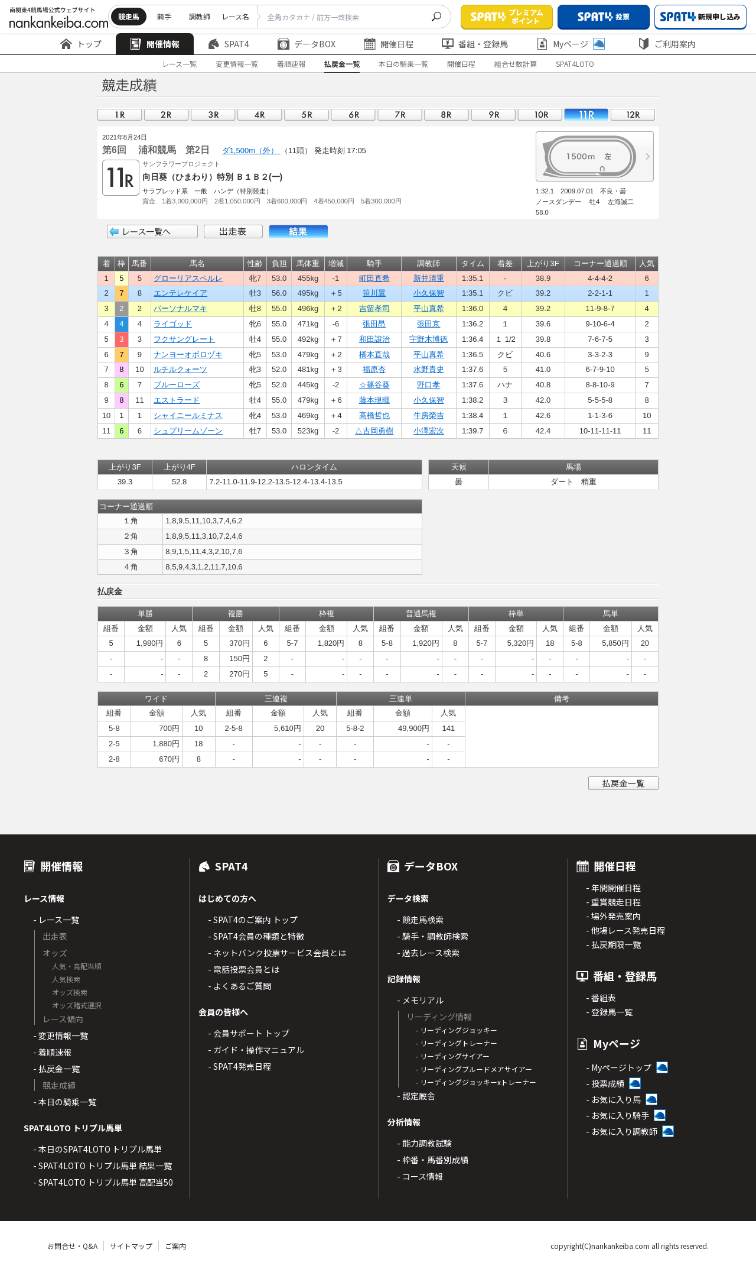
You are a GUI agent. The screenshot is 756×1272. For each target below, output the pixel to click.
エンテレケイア (180, 293)
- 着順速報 (52, 1052)
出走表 (233, 231)
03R (213, 114)
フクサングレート (184, 339)
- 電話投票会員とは (243, 969)
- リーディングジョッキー (456, 1030)
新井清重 (428, 278)
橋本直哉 (374, 354)
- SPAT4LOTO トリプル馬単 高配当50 (103, 1182)
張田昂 (374, 323)
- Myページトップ (618, 1067)
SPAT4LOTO (575, 64)
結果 (298, 231)
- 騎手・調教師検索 (432, 936)
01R (119, 114)
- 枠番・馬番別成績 (432, 1160)
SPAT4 (228, 44)
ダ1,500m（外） (251, 150)
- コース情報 (420, 1176)
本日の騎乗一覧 (403, 64)
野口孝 (428, 384)
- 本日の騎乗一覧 (64, 1102)
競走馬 (128, 16)
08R (446, 114)
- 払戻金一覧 (56, 1068)
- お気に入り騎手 (617, 1115)
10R (539, 114)
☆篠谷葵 (374, 384)
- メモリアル (420, 1000)
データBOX (306, 44)
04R (259, 114)
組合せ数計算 (515, 64)
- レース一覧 (56, 919)
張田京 (428, 323)
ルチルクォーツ (180, 369)
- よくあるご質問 (239, 986)
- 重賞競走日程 (613, 902)
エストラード (177, 400)
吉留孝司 (374, 308)
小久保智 (428, 293)
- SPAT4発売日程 (239, 1066)
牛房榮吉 (428, 415)
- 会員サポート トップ (248, 1033)
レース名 (235, 16)
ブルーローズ (177, 384)
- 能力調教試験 (424, 1143)
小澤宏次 (428, 430)
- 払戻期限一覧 (613, 944)
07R (399, 114)
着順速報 (291, 64)
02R (166, 114)
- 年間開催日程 (613, 888)
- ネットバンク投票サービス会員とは (277, 953)
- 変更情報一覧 (60, 1035)
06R (353, 114)
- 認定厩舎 (416, 1096)
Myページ (570, 44)
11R (586, 114)
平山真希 (428, 308)
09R (493, 114)
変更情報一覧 (237, 64)
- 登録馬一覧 (609, 1012)
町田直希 (374, 278)
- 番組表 (601, 998)
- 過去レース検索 (428, 953)
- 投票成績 (605, 1083)
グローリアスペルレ (188, 278)
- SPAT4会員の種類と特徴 (256, 936)
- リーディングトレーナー (456, 1043)
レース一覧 (179, 64)
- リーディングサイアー (453, 1056)
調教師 (199, 16)
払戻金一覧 (342, 64)
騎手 (164, 16)
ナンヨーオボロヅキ (188, 354)
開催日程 (388, 44)
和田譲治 (374, 339)
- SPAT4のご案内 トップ (253, 919)
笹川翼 (374, 293)
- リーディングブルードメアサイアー (474, 1069)
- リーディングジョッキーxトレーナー (476, 1082)
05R (306, 114)
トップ (81, 44)
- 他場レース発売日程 (625, 930)
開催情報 (155, 44)
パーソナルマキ (180, 308)
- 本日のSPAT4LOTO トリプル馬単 (97, 1149)
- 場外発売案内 (613, 916)
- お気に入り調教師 (621, 1131)
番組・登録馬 (475, 44)
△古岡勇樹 (374, 430)
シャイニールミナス (188, 415)
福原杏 (374, 369)
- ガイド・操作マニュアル (256, 1050)
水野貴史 (428, 369)
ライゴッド (173, 323)
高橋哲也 (374, 415)
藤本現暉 (374, 400)
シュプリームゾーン (188, 430)
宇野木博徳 (428, 339)
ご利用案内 (667, 44)
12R (633, 114)
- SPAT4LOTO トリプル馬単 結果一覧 (102, 1165)
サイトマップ (131, 1246)
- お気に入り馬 (613, 1099)
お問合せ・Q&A (72, 1246)
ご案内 (175, 1246)
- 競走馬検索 (420, 919)
